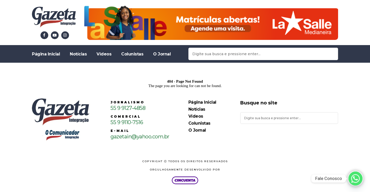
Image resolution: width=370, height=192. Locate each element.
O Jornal (162, 54)
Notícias (78, 54)
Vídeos (104, 54)
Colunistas (132, 54)
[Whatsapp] (355, 179)
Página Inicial (46, 54)
